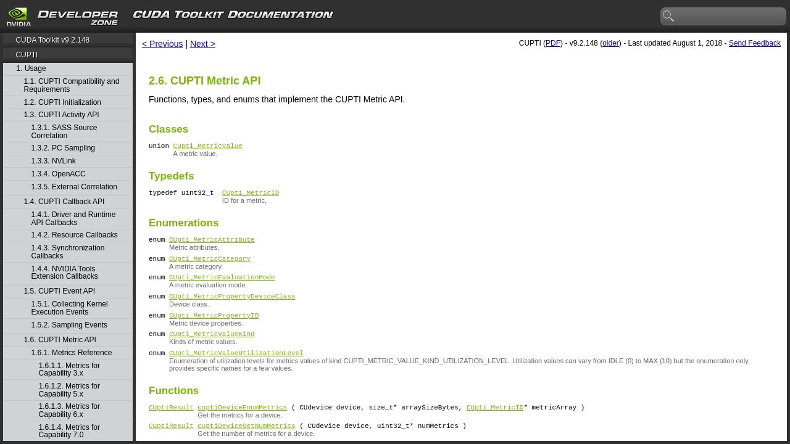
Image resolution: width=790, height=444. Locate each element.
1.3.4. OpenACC (58, 174)
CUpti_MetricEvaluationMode (222, 285)
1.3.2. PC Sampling (63, 148)
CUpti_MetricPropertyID (214, 327)
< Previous (162, 44)
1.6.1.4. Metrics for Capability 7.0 (69, 431)
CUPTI (26, 55)
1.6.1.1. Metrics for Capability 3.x (69, 369)
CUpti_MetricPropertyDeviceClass (232, 306)
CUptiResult (171, 425)
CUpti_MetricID (250, 195)
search (669, 16)
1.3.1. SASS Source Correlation (64, 131)
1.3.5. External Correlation (74, 187)
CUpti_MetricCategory (210, 265)
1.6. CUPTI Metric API (60, 340)
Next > (202, 44)
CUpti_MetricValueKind (212, 348)
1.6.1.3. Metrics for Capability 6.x (69, 410)
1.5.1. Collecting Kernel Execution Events (69, 308)
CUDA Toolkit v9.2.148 (52, 40)
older (610, 43)
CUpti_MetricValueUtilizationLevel (236, 369)
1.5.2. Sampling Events (69, 325)
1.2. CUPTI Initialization (62, 103)
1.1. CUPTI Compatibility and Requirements (72, 85)
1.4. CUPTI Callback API (64, 202)
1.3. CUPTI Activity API (61, 115)
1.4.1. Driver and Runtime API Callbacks (73, 218)
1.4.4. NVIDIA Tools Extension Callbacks (64, 273)
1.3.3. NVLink (53, 161)
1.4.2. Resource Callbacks (74, 235)
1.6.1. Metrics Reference (71, 353)
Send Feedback (755, 43)
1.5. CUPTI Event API (59, 291)
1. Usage (31, 69)
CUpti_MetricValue (208, 147)
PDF (553, 43)
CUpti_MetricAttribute (212, 244)
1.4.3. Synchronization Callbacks (68, 252)
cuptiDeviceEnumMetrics (242, 425)
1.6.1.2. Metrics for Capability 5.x (69, 390)
